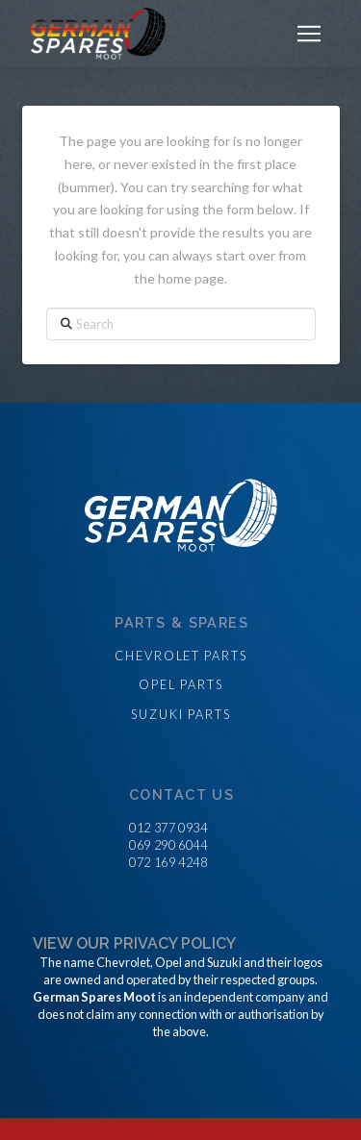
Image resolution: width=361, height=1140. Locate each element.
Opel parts (180, 684)
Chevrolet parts (181, 655)
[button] (309, 33)
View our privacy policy (134, 943)
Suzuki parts (180, 714)
